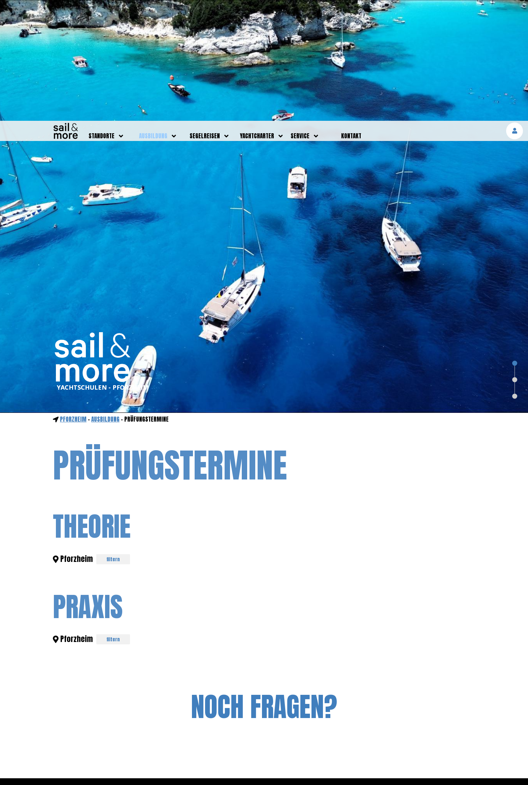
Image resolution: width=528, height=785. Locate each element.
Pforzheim (73, 298)
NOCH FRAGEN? (264, 586)
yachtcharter (257, 15)
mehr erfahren (451, 770)
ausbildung (153, 15)
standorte (101, 15)
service (300, 15)
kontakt (351, 15)
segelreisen (205, 15)
